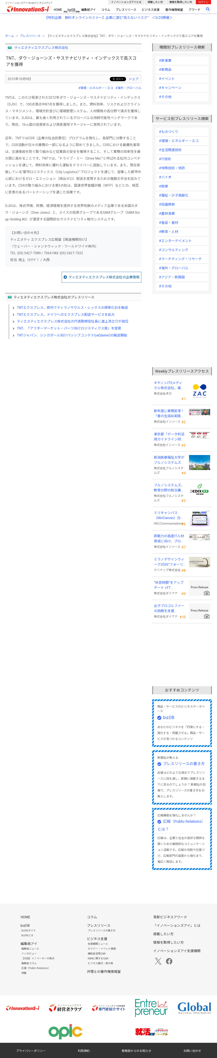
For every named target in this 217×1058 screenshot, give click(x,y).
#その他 (165, 97)
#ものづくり (168, 132)
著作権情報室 (174, 9)
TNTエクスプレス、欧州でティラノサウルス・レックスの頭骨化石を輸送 (72, 308)
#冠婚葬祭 (167, 204)
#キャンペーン (170, 88)
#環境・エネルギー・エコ (95, 88)
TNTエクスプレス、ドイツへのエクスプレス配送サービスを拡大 (66, 315)
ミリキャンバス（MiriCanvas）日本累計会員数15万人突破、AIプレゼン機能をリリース (169, 516)
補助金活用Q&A (97, 953)
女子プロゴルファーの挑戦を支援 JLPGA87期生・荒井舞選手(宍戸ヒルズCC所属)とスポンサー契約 (169, 609)
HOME (58, 9)
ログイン (203, 2)
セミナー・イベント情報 (102, 948)
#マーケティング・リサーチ (180, 259)
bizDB (71, 9)
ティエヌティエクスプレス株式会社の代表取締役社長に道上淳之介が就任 (72, 321)
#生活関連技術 (170, 150)
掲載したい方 (155, 2)
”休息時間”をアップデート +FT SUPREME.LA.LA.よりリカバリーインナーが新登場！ (169, 585)
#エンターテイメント (175, 241)
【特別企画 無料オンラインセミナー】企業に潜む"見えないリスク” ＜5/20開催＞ (109, 18)
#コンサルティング (173, 250)
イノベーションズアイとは (126, 2)
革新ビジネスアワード (170, 917)
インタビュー (29, 953)
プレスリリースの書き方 (184, 763)
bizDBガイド (28, 930)
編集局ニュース (30, 948)
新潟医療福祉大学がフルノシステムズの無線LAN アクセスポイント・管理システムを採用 (169, 460)
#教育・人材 (168, 232)
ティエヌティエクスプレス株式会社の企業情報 (104, 277)
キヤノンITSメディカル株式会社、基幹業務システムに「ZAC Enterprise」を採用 (169, 386)
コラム (105, 9)
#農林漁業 (167, 214)
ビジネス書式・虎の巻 (100, 963)
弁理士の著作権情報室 (104, 972)
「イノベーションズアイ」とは (176, 926)
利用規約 (84, 1051)
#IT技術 (165, 159)
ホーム (9, 36)
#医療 (163, 186)
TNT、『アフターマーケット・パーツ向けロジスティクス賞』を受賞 (69, 328)
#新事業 (165, 61)
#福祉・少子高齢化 (173, 195)
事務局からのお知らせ (136, 1051)
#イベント (167, 79)
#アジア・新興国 (172, 277)
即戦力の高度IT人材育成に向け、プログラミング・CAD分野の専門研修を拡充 (169, 539)
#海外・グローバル (128, 88)
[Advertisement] (73, 378)
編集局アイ (88, 9)
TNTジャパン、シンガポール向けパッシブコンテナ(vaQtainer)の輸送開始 (72, 335)
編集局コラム (29, 963)
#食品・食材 (168, 223)
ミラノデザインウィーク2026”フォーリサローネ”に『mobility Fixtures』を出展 (169, 562)
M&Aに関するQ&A (98, 958)
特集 (23, 973)
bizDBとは (27, 935)
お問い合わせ (192, 1051)
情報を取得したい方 (180, 2)
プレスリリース (126, 9)
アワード (194, 9)
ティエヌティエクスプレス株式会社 (41, 48)
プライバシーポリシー (31, 1051)
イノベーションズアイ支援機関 (176, 951)
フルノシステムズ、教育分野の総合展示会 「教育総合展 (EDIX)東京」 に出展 (169, 488)
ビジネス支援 (151, 9)
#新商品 (165, 70)
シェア (134, 79)
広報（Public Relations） (35, 968)
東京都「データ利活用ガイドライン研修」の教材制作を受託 (169, 437)
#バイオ (165, 177)
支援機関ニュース (98, 943)
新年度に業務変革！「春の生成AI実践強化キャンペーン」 (169, 414)
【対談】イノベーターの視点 (37, 958)
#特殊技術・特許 (172, 168)
